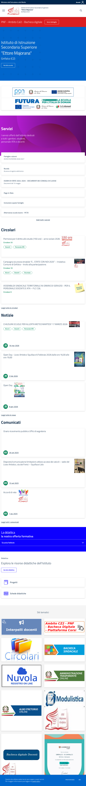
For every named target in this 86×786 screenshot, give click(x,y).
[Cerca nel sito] (81, 10)
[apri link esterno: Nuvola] (21, 676)
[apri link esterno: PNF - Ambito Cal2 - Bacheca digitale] (64, 627)
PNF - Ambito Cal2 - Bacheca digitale (21, 22)
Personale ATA (19, 247)
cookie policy (36, 781)
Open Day (7, 385)
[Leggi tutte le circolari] (9, 308)
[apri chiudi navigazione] (3, 10)
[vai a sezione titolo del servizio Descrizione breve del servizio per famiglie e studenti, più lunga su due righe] (43, 157)
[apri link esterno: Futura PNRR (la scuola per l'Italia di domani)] (43, 104)
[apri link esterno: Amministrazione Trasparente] (64, 676)
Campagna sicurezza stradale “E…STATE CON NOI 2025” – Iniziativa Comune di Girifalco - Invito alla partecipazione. (34, 263)
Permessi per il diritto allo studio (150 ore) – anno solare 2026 (31, 239)
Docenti (7, 247)
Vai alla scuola (8, 65)
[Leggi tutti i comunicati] (10, 522)
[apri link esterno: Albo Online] (21, 710)
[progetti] (43, 582)
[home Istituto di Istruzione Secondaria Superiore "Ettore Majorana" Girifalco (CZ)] (27, 11)
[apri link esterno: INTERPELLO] (21, 627)
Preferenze (70, 779)
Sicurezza (27, 272)
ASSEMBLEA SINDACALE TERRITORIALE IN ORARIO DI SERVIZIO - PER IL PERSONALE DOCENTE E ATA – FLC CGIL (36, 287)
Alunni (7, 272)
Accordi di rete (9, 492)
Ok (80, 779)
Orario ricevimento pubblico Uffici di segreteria (24, 431)
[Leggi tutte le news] (8, 415)
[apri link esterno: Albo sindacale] (64, 649)
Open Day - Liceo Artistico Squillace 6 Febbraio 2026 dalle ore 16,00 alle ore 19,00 (36, 356)
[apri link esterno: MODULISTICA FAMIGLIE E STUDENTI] (64, 710)
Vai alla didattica (8, 570)
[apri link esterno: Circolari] (21, 649)
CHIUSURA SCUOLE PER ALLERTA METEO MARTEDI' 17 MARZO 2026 (35, 324)
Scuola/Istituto (8, 542)
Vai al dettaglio (52, 22)
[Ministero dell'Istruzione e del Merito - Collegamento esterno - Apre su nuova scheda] (13, 2)
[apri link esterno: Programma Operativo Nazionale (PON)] (43, 92)
